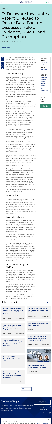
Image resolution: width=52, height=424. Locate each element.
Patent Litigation (43, 82)
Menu (49, 2)
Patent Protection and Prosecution (44, 88)
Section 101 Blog (44, 63)
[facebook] (47, 420)
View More (25, 389)
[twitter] (41, 420)
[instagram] (44, 420)
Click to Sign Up (45, 105)
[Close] (48, 421)
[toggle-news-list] (50, 302)
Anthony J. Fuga (5, 47)
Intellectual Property (44, 78)
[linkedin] (39, 420)
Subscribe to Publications (42, 402)
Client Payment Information (42, 408)
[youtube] (50, 420)
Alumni (45, 413)
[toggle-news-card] (47, 302)
